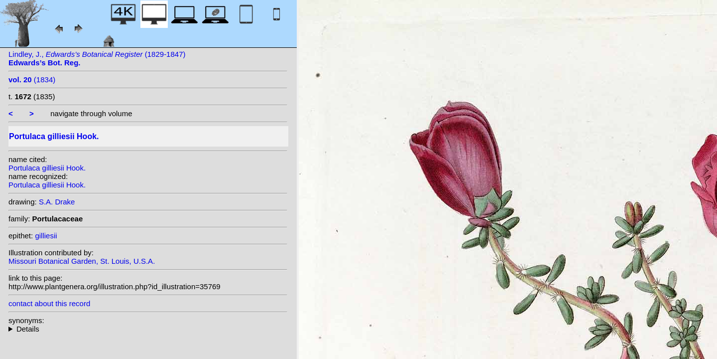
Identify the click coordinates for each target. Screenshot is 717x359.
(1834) (31, 79)
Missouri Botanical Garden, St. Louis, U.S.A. (81, 261)
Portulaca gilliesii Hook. (47, 168)
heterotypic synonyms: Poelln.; (147, 329)
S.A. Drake (57, 201)
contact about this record (49, 303)
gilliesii (46, 235)
